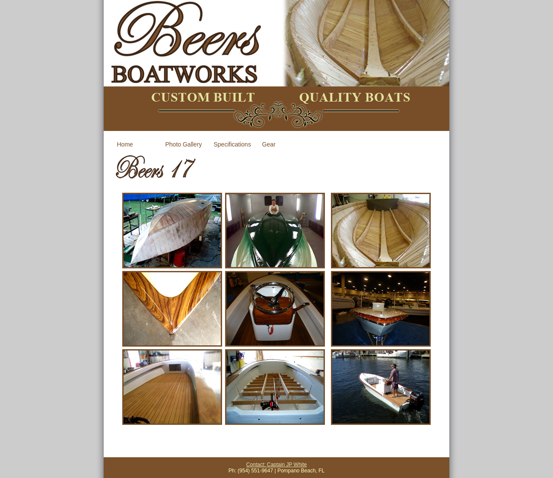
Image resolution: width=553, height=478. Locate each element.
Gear (269, 144)
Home (125, 144)
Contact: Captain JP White (276, 465)
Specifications (232, 144)
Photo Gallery (183, 144)
